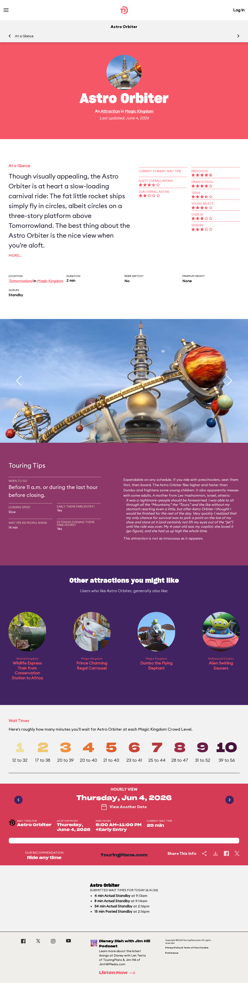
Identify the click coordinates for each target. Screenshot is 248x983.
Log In (238, 9)
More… (15, 255)
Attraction (110, 111)
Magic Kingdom (139, 111)
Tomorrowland (20, 281)
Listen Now (118, 973)
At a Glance (24, 36)
